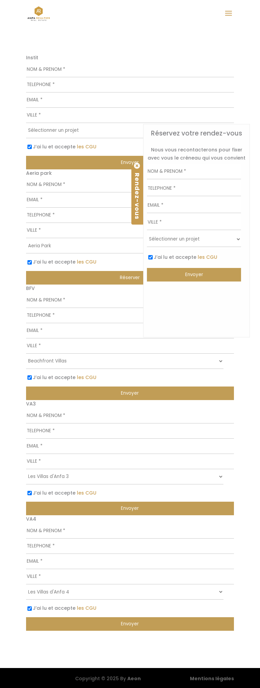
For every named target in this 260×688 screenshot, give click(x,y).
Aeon (134, 678)
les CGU (86, 146)
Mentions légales (212, 678)
